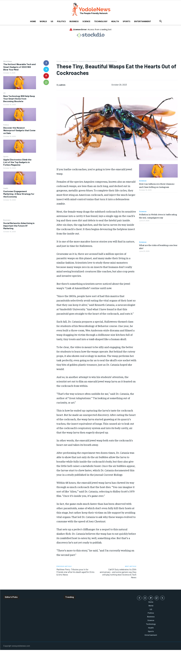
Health (115, 21)
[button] (160, 21)
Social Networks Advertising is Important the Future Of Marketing (18, 226)
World (43, 21)
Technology (100, 21)
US (52, 21)
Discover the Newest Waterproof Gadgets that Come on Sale (19, 130)
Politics (61, 21)
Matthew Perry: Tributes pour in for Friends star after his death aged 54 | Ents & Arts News (75, 572)
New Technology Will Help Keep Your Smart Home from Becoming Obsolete (19, 98)
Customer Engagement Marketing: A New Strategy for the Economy (18, 194)
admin (62, 84)
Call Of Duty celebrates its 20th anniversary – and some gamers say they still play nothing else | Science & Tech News (118, 573)
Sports (126, 21)
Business (74, 21)
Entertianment (142, 21)
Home (33, 21)
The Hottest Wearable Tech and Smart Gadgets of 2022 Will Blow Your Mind (19, 67)
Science (86, 21)
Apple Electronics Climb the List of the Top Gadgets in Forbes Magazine (17, 162)
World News (7, 61)
